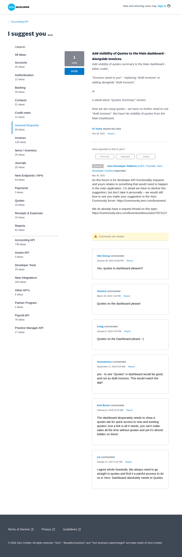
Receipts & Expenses (29, 213)
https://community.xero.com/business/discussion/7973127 (129, 213)
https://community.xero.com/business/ (141, 200)
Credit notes (23, 112)
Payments (21, 188)
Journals (20, 163)
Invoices (20, 137)
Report (130, 260)
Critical (149, 157)
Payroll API (22, 315)
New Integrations (26, 277)
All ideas (20, 54)
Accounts (21, 62)
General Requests (27, 125)
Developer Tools (25, 265)
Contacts (21, 100)
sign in (162, 6)
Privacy (49, 529)
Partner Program (26, 302)
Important (128, 157)
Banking (20, 87)
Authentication (24, 75)
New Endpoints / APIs (29, 175)
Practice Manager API (29, 327)
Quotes (19, 200)
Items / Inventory (26, 150)
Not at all (107, 157)
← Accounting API (18, 21)
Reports (20, 225)
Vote (74, 71)
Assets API (22, 252)
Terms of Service (21, 529)
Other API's (22, 290)
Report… (112, 133)
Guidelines (72, 529)
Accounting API (25, 240)
